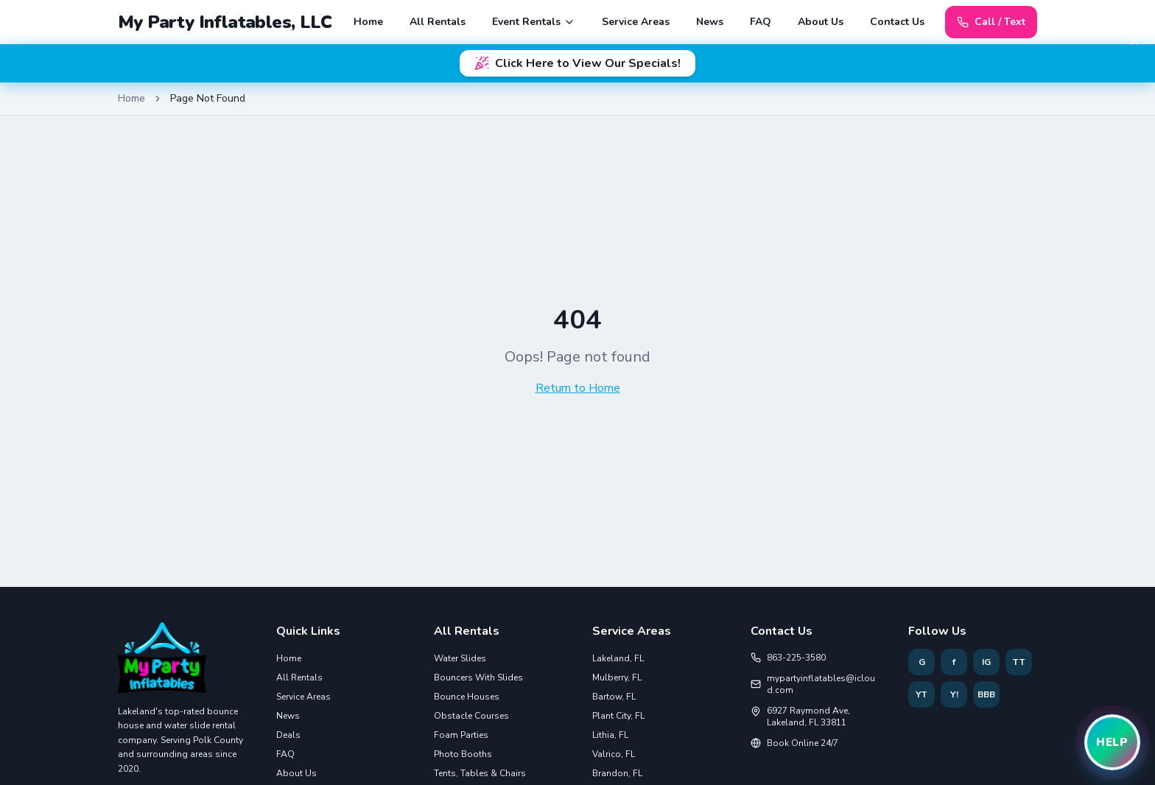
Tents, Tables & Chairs (480, 773)
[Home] (162, 663)
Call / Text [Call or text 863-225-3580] (991, 22)
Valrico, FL (613, 754)
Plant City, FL (618, 716)
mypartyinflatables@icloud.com (813, 684)
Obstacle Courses (471, 716)
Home (368, 22)
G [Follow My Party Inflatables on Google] (922, 662)
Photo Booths (463, 754)
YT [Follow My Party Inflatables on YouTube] (921, 694)
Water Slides (460, 658)
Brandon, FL (617, 773)
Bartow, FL (614, 697)
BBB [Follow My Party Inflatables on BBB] (986, 694)
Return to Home (578, 388)
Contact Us (897, 22)
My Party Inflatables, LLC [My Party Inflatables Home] (224, 22)
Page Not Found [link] (207, 98)
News (709, 22)
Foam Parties (461, 735)
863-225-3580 (788, 657)
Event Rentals (533, 22)
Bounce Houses (466, 697)
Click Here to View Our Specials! (577, 63)
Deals (288, 735)
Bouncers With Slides (478, 677)
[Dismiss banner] (1134, 41)
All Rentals (438, 22)
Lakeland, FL (618, 658)
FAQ (760, 22)
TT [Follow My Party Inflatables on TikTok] (1018, 662)
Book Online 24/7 (794, 743)
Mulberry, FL (617, 677)
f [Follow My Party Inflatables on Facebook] (953, 662)
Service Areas (636, 22)
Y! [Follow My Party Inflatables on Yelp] (954, 694)
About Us (820, 22)
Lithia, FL (610, 735)
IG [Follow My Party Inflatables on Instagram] (986, 662)
